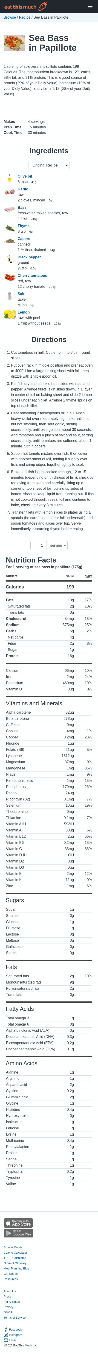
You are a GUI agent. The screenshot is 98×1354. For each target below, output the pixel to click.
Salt (21, 294)
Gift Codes (10, 1273)
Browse (10, 17)
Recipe (25, 17)
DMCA (8, 1312)
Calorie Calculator (15, 1252)
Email (10, 1340)
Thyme (24, 226)
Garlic (23, 189)
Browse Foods (13, 1247)
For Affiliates (12, 1301)
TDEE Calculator (15, 1258)
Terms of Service (15, 1317)
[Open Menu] (90, 6)
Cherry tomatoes (32, 275)
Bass (22, 207)
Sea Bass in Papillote (53, 43)
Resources (11, 1279)
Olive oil (25, 176)
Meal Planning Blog (16, 1268)
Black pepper (29, 257)
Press (7, 1296)
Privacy (8, 1307)
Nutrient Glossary (15, 1263)
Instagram (13, 1335)
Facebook (13, 1329)
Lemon (24, 312)
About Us (10, 1291)
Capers (24, 239)
